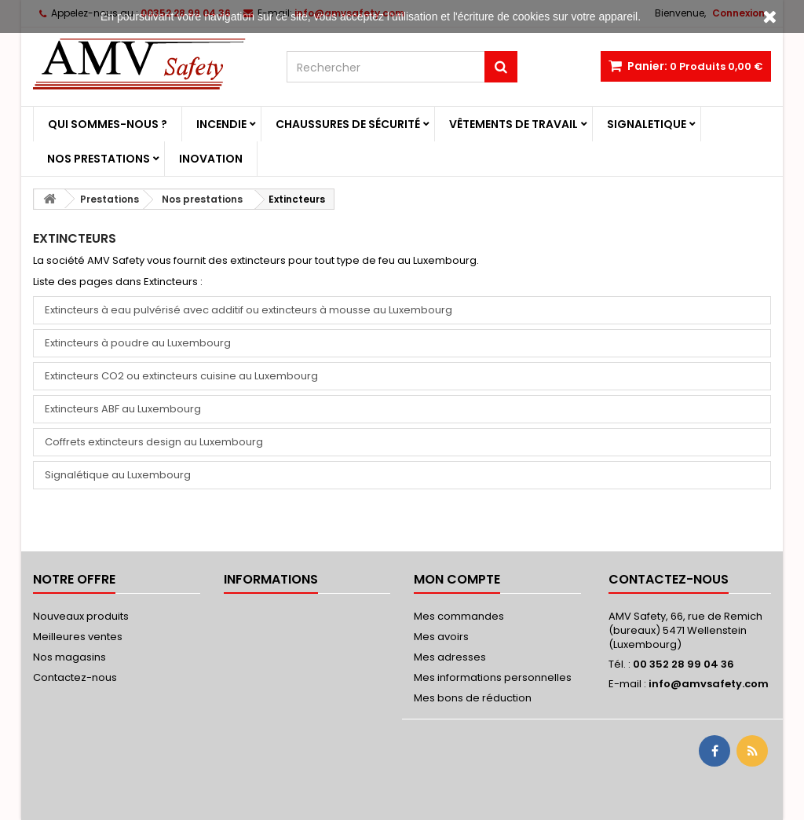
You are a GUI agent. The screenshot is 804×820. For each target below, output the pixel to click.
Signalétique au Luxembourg (118, 474)
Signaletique (646, 124)
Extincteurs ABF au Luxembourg (123, 408)
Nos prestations (98, 159)
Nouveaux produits (81, 616)
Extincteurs (74, 238)
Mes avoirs (441, 636)
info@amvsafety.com (709, 683)
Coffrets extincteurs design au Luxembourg (154, 441)
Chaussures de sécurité (348, 124)
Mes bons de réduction (473, 697)
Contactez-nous (75, 677)
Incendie (221, 124)
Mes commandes (459, 616)
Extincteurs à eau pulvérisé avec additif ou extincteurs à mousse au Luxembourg (248, 309)
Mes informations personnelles (493, 677)
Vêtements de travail (513, 124)
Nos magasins (69, 657)
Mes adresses (450, 657)
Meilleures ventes (77, 636)
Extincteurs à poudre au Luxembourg (138, 342)
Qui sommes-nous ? (107, 124)
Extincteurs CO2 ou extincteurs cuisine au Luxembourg (181, 375)
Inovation (211, 159)
